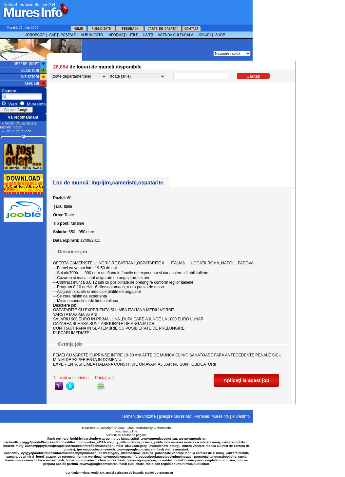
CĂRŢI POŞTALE (62, 35)
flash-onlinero (57, 438)
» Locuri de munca (16, 131)
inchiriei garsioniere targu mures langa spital (104, 438)
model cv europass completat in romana (204, 460)
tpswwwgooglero (192, 438)
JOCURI (204, 35)
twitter (70, 386)
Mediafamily (144, 427)
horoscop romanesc (81, 460)
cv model (165, 460)
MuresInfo (164, 427)
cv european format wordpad (80, 456)
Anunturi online (126, 431)
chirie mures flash (50, 460)
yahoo (59, 386)
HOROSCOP (35, 35)
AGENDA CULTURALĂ (175, 35)
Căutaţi (253, 76)
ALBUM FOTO (92, 35)
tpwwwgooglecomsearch (96, 449)
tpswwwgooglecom (141, 460)
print (101, 386)
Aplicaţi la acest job (246, 380)
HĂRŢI (148, 35)
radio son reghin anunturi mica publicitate (178, 464)
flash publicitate (132, 464)
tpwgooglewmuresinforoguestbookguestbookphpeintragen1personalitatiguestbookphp (170, 456)
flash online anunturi (172, 449)
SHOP (220, 35)
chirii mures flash (111, 460)
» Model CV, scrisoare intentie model (18, 125)
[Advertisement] (152, 10)
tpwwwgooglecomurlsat (159, 438)
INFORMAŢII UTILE (123, 35)
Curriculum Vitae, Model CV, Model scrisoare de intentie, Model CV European (119, 472)
